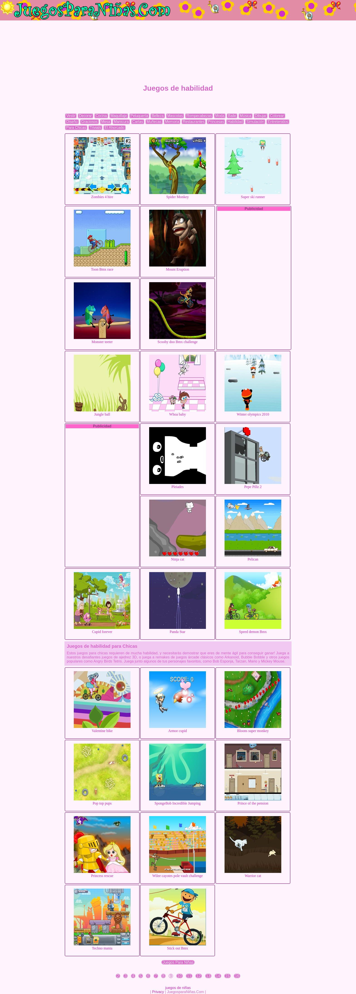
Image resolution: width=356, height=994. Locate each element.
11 (189, 976)
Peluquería (139, 116)
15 (227, 976)
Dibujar (261, 116)
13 (208, 976)
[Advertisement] (178, 52)
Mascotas (175, 116)
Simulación (255, 122)
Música (245, 116)
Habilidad (235, 122)
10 (180, 976)
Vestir (70, 116)
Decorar (85, 116)
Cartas (137, 122)
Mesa (105, 122)
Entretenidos (278, 122)
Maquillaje (119, 116)
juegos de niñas (178, 988)
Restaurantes (193, 122)
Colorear (277, 116)
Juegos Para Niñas (178, 962)
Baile (232, 116)
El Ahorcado (114, 128)
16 (237, 976)
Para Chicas (76, 128)
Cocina (101, 116)
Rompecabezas (199, 116)
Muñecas (154, 122)
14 (218, 976)
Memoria (172, 122)
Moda (219, 116)
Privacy (158, 992)
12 (199, 976)
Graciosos (89, 122)
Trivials (95, 128)
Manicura (121, 122)
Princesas (216, 122)
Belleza (157, 116)
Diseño (72, 122)
